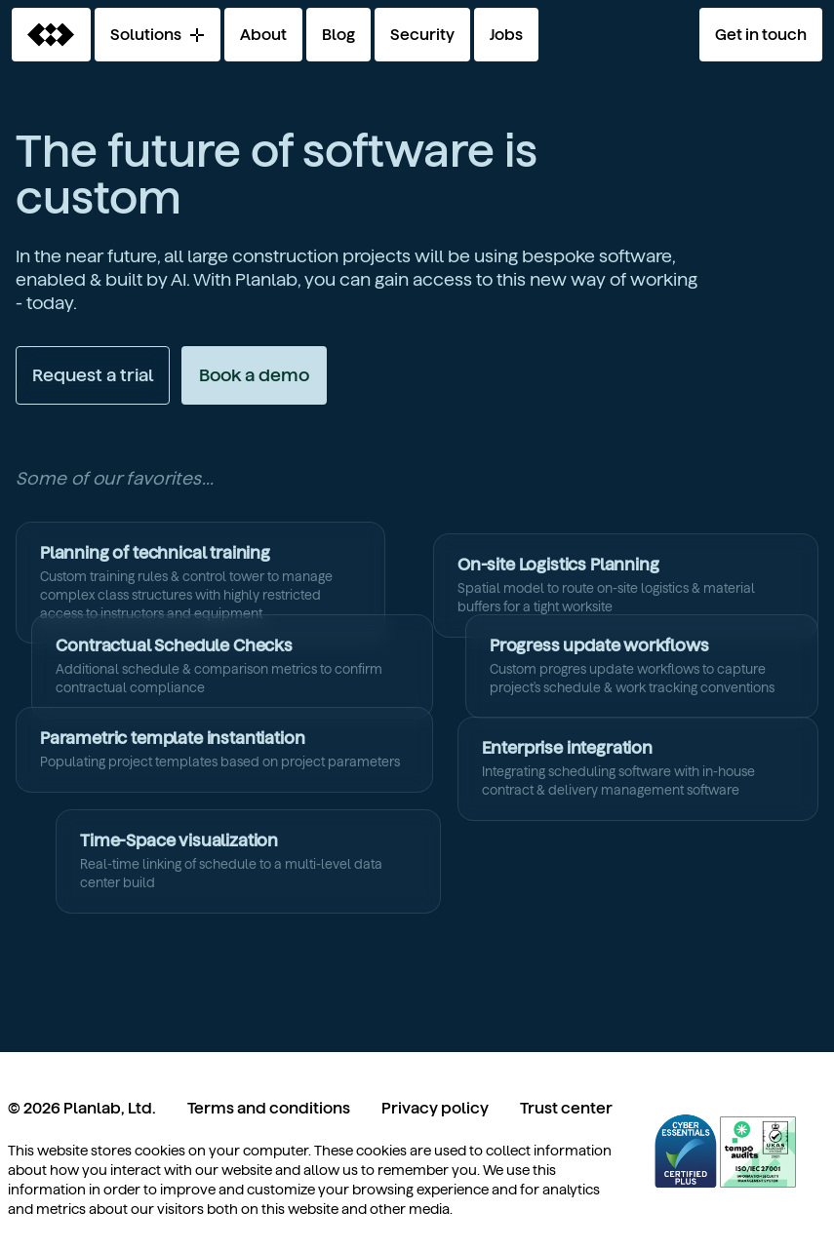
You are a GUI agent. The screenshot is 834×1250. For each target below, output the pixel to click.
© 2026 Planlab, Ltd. (82, 1108)
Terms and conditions (268, 1108)
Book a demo (254, 375)
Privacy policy (435, 1108)
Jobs (506, 34)
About (263, 34)
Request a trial (92, 375)
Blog (338, 34)
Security (422, 34)
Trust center (566, 1108)
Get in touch (761, 34)
